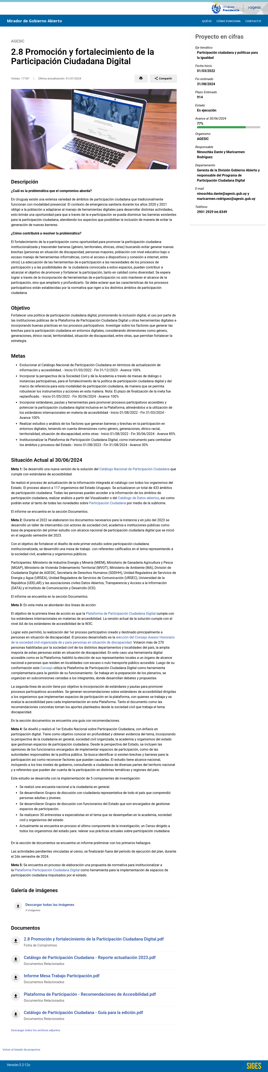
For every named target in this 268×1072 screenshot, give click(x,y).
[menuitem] (207, 20)
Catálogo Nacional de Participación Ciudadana (134, 469)
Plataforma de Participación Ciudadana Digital (121, 614)
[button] (141, 78)
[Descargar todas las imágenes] (93, 905)
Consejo (46, 668)
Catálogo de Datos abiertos (138, 498)
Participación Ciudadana (107, 503)
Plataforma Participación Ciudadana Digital (47, 870)
